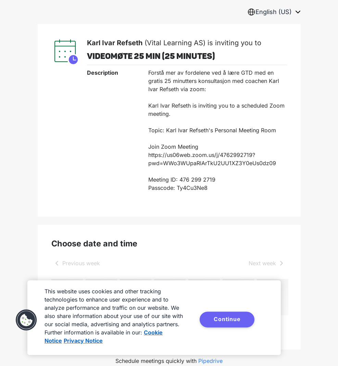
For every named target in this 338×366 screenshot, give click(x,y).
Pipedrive (210, 360)
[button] (26, 320)
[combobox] (274, 12)
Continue (227, 319)
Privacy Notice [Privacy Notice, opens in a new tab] (83, 340)
